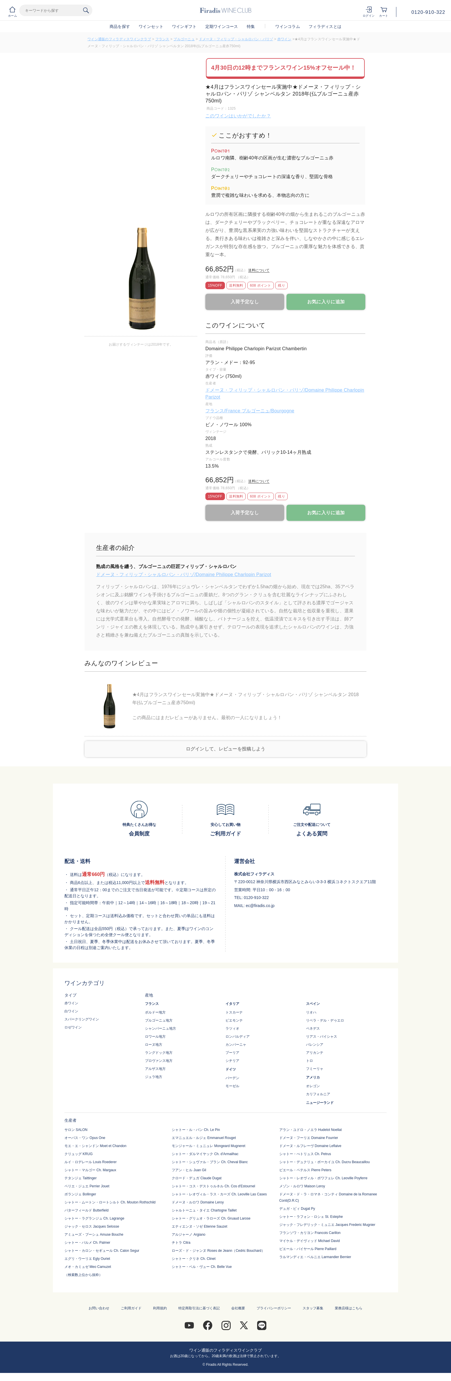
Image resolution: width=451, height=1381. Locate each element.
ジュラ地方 (153, 1077)
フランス (162, 39)
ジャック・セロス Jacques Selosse (91, 1226)
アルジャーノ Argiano (188, 1235)
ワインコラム (287, 26)
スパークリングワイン (81, 1019)
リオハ (311, 1012)
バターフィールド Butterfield (86, 1210)
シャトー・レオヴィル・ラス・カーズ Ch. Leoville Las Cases (219, 1194)
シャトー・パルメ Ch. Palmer (87, 1243)
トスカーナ (234, 1012)
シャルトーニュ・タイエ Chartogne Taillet (204, 1210)
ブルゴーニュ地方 (159, 1020)
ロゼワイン (73, 1027)
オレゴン (313, 1086)
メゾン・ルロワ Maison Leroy (302, 1186)
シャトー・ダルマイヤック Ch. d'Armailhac (205, 1154)
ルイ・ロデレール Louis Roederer (90, 1162)
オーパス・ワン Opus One (84, 1138)
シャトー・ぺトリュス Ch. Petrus (305, 1154)
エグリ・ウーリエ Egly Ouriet (87, 1259)
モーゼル (232, 1086)
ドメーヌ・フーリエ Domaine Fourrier (308, 1138)
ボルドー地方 (155, 1012)
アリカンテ (314, 1053)
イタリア (232, 1004)
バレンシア (314, 1045)
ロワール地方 (155, 1037)
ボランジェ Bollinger (80, 1194)
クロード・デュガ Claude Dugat (196, 1178)
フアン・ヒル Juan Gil (189, 1170)
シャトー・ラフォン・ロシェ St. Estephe (311, 1217)
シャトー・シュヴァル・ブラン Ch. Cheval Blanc (210, 1162)
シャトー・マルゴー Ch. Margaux (90, 1170)
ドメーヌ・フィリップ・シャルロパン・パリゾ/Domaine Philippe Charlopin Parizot (183, 574)
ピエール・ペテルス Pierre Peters (305, 1170)
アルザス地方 (155, 1069)
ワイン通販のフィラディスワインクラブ (119, 39)
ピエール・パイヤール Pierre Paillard (308, 1249)
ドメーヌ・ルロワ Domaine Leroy (198, 1202)
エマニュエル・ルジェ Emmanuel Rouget (204, 1138)
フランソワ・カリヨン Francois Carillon (310, 1233)
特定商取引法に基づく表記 (199, 1308)
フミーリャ (314, 1069)
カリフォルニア (318, 1094)
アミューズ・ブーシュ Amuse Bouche (93, 1235)
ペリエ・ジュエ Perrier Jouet (86, 1186)
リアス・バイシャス (321, 1037)
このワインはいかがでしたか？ (238, 115)
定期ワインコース (221, 26)
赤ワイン (284, 39)
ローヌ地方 (153, 1045)
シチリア (232, 1061)
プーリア (232, 1053)
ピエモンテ (234, 1020)
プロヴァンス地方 (159, 1061)
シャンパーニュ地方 (160, 1028)
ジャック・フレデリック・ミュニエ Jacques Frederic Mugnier (327, 1225)
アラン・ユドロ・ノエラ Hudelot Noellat (310, 1130)
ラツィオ (232, 1028)
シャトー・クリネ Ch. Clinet (193, 1259)
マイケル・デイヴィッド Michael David (309, 1241)
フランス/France (223, 410)
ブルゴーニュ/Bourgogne (268, 410)
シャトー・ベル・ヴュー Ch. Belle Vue (202, 1267)
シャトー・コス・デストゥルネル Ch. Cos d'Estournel (213, 1186)
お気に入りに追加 (326, 301)
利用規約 (160, 1308)
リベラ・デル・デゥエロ (325, 1020)
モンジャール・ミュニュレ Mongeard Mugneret (208, 1146)
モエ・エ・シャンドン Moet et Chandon (95, 1146)
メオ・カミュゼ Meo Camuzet (87, 1267)
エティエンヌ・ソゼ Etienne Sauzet (199, 1226)
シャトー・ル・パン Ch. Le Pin (196, 1130)
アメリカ (313, 1077)
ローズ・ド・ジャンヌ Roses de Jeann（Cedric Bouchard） (218, 1251)
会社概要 (238, 1308)
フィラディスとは (325, 26)
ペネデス (313, 1028)
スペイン (313, 1004)
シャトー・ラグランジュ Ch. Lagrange (94, 1218)
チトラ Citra (181, 1243)
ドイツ (231, 1069)
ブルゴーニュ (184, 39)
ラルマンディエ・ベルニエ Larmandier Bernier (315, 1257)
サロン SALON (75, 1130)
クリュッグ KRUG (78, 1154)
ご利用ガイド (131, 1308)
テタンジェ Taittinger (80, 1178)
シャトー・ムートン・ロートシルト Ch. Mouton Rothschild (110, 1202)
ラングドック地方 (159, 1053)
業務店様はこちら (348, 1308)
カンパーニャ (236, 1045)
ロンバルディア (238, 1037)
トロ (309, 1061)
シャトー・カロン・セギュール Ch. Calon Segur (101, 1251)
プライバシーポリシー (274, 1308)
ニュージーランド (320, 1103)
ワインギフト (184, 26)
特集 (251, 26)
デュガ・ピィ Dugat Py (297, 1209)
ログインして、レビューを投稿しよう (225, 748)
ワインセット (151, 26)
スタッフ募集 (313, 1308)
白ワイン (71, 1011)
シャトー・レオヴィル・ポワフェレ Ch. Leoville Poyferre (323, 1178)
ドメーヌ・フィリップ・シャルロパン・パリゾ (236, 39)
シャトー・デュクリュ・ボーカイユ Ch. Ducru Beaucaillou (324, 1162)
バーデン (232, 1078)
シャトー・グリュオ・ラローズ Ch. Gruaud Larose (211, 1218)
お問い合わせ (99, 1308)
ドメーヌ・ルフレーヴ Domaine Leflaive (310, 1146)
